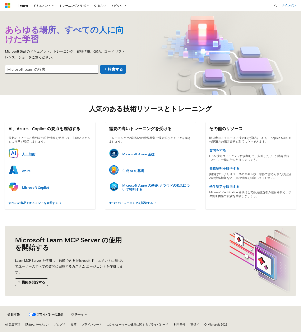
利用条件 (179, 324)
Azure (26, 171)
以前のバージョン (37, 324)
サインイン (288, 5)
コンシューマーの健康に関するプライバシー (136, 324)
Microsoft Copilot (35, 187)
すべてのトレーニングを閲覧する (133, 203)
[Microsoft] (7, 5)
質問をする (217, 150)
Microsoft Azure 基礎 (138, 154)
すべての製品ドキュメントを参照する (35, 203)
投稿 (74, 324)
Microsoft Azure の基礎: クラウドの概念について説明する (156, 187)
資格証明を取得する (224, 168)
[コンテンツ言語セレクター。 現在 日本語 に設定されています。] (13, 314)
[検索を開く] (275, 5)
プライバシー (90, 324)
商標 (193, 324)
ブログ (58, 324)
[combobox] (52, 69)
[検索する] (113, 69)
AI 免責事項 (12, 324)
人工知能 (28, 154)
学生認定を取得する (224, 187)
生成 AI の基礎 (133, 171)
